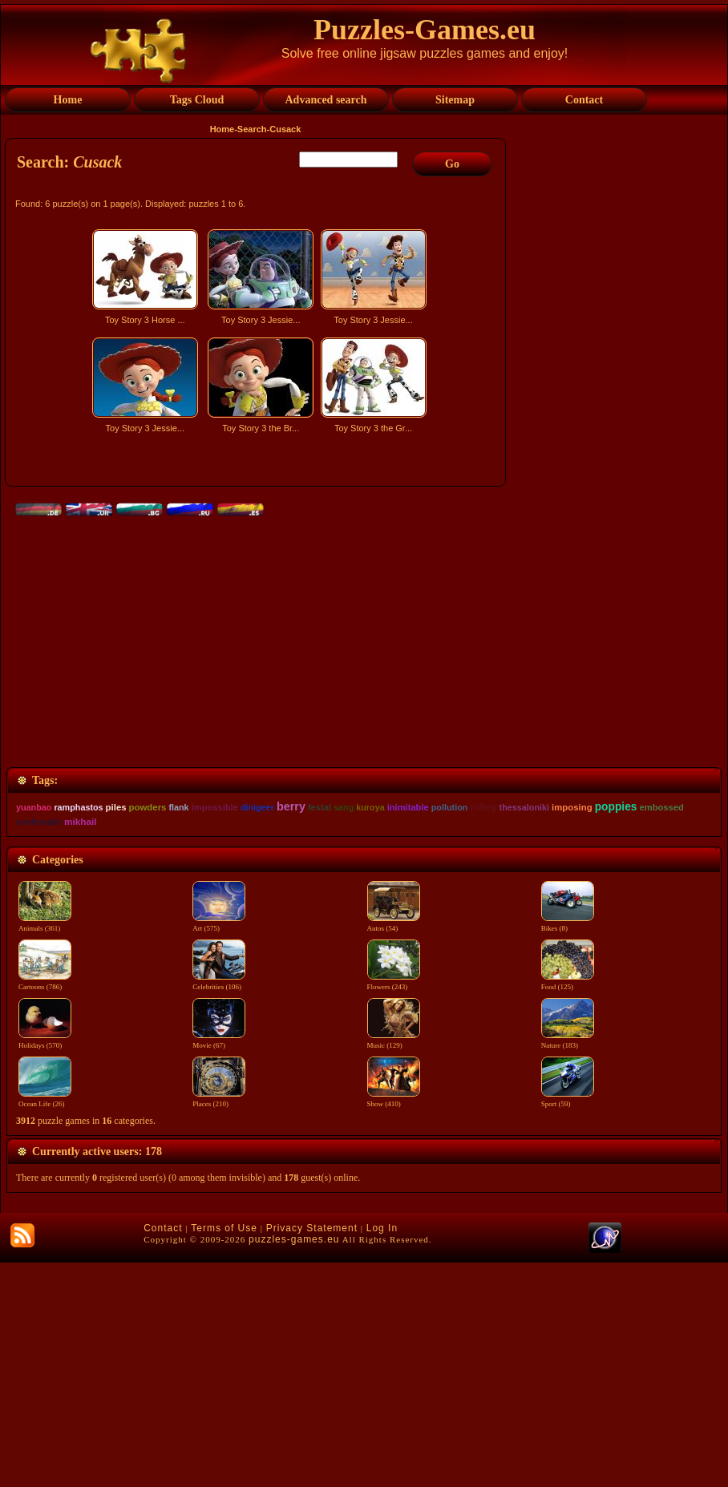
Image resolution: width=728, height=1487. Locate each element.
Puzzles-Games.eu (424, 30)
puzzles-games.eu (294, 1463)
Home (222, 129)
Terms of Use (224, 1452)
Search (252, 129)
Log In (382, 1452)
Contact (163, 1452)
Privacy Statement (312, 1452)
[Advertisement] (257, 579)
